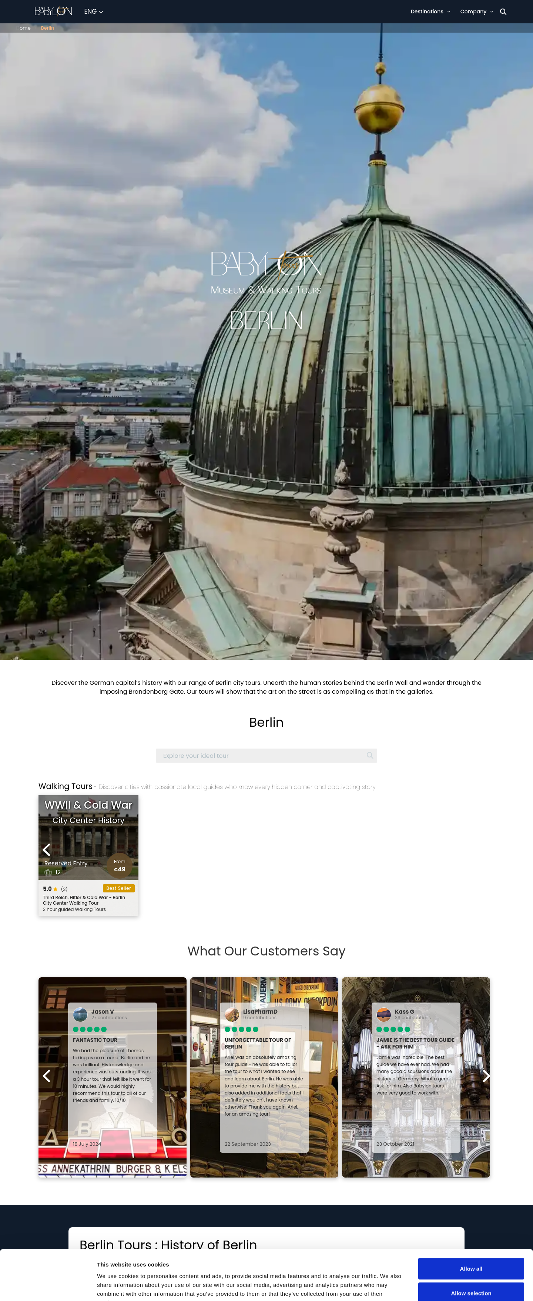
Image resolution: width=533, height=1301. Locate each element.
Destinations (430, 11)
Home (23, 28)
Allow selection (471, 1243)
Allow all (471, 1218)
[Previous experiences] (46, 850)
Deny (471, 1267)
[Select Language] (94, 12)
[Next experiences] (486, 850)
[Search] (503, 12)
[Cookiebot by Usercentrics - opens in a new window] (48, 1286)
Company (476, 11)
